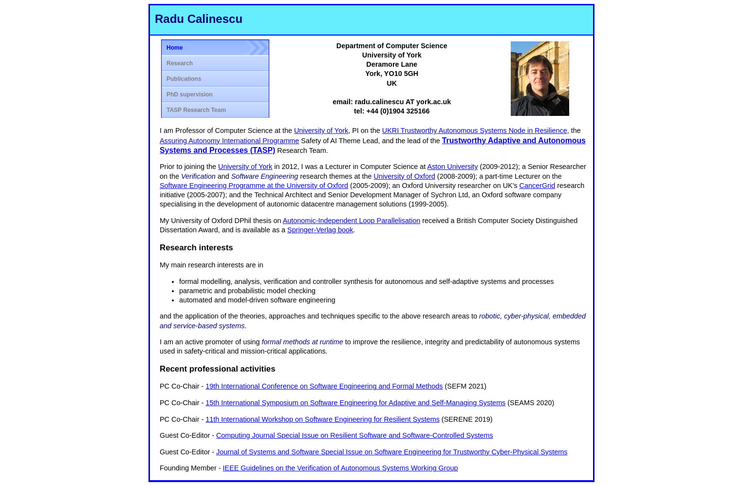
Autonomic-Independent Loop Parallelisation (351, 220)
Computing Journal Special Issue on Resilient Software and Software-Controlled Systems (354, 435)
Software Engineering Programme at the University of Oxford (254, 185)
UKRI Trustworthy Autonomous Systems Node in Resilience (474, 130)
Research (180, 63)
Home (175, 47)
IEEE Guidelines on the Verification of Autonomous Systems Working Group (340, 468)
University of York (321, 130)
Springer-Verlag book (320, 230)
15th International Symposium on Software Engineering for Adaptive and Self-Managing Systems (355, 403)
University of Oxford (404, 176)
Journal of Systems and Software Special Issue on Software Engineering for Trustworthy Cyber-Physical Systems (391, 452)
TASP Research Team (196, 110)
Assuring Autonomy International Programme (229, 141)
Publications (184, 78)
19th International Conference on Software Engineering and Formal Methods (324, 386)
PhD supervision (190, 94)
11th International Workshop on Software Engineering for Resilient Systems (322, 419)
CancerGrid (538, 185)
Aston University (452, 166)
